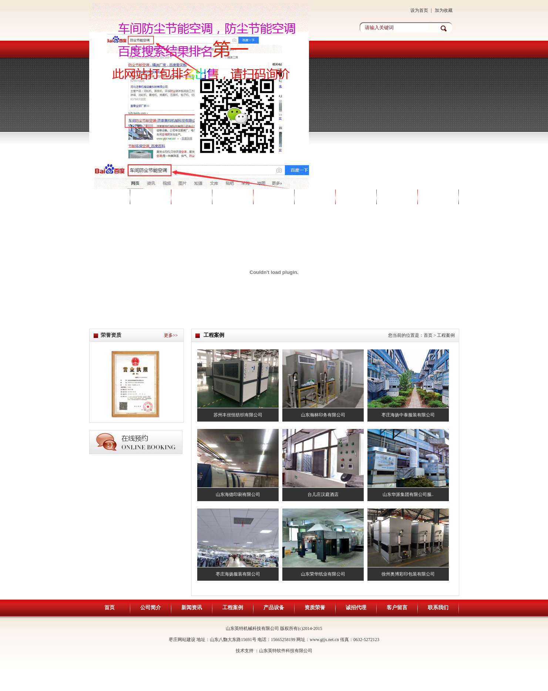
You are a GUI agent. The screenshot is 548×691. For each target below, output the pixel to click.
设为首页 (419, 10)
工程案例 (232, 196)
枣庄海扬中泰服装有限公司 (408, 414)
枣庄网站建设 (182, 639)
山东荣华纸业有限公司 (323, 574)
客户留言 (397, 196)
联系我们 (438, 196)
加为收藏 (444, 10)
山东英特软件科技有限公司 (285, 650)
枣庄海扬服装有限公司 (238, 574)
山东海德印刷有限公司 (238, 494)
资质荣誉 (315, 196)
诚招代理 (356, 196)
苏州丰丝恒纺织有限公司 (238, 414)
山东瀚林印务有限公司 (323, 414)
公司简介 (150, 196)
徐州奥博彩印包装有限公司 (408, 574)
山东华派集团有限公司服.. (408, 494)
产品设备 (273, 196)
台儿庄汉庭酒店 (323, 494)
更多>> (171, 335)
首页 (109, 196)
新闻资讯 (191, 196)
